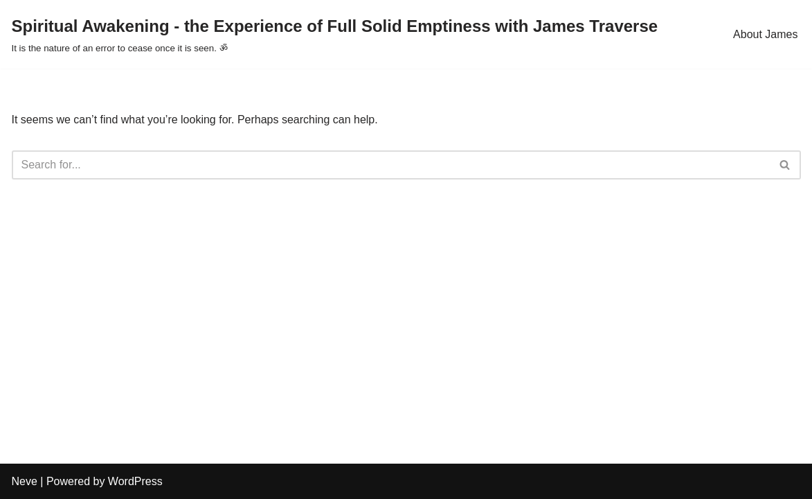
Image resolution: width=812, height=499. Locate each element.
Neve (24, 481)
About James (765, 34)
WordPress (135, 481)
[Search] (391, 165)
